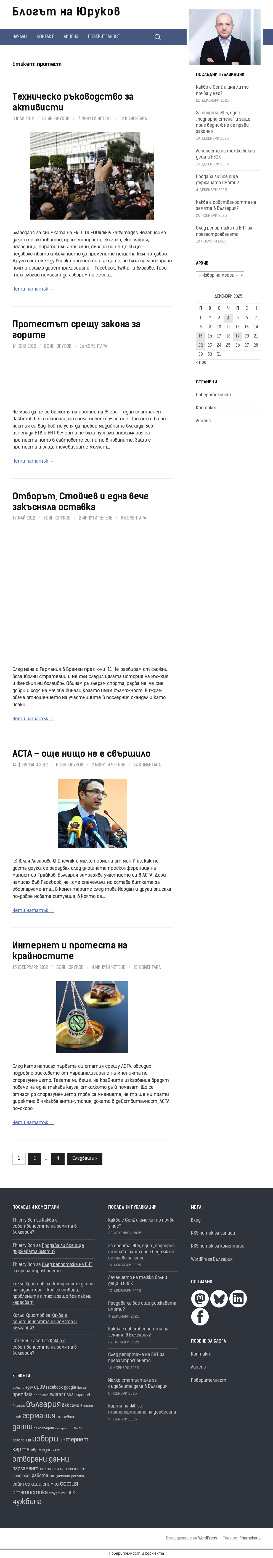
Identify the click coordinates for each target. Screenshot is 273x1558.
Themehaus (250, 1538)
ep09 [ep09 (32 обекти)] (39, 1387)
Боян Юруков (56, 119)
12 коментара (133, 119)
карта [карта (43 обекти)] (21, 1450)
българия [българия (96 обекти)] (43, 1405)
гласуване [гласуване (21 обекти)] (66, 1417)
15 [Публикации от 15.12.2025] (200, 336)
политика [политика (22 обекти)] (49, 1469)
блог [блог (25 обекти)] (68, 1395)
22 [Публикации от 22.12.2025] (200, 346)
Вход (196, 1220)
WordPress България (211, 1260)
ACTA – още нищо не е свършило (81, 754)
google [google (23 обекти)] (70, 1387)
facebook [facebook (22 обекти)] (54, 1388)
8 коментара (133, 518)
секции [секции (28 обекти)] (33, 1484)
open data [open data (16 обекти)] (41, 1395)
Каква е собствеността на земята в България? (44, 1226)
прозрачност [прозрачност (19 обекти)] (72, 1469)
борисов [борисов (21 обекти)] (82, 1395)
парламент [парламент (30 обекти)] (25, 1469)
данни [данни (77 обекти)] (22, 1427)
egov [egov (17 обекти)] (29, 1388)
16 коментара (93, 346)
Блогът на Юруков (66, 12)
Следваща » (84, 1158)
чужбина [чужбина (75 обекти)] (27, 1502)
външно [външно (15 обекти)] (86, 1406)
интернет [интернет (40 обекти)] (74, 1440)
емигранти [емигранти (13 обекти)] (63, 1428)
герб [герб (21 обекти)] (16, 1417)
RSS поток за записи (213, 1233)
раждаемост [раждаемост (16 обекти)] (59, 1476)
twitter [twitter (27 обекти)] (56, 1395)
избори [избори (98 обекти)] (45, 1439)
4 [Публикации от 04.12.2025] (228, 318)
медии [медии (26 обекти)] (45, 1450)
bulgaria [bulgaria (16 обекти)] (18, 1388)
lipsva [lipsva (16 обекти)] (81, 1388)
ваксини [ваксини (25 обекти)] (70, 1406)
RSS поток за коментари (217, 1246)
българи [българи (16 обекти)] (18, 1406)
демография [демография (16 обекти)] (44, 1428)
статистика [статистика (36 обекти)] (30, 1493)
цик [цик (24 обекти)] (71, 1493)
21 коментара (147, 968)
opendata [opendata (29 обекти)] (22, 1395)
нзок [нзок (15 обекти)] (56, 1450)
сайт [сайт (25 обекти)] (18, 1484)
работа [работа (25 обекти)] (40, 1476)
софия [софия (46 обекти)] (69, 1484)
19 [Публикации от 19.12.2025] (237, 336)
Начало (19, 37)
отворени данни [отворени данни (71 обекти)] (40, 1460)
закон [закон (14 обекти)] (77, 1428)
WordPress (207, 1538)
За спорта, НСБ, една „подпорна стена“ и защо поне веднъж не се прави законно (141, 1252)
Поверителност (104, 37)
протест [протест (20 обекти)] (21, 1476)
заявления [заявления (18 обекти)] (21, 1440)
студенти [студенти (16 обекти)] (57, 1493)
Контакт (45, 37)
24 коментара (147, 765)
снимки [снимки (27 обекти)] (51, 1484)
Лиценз (71, 37)
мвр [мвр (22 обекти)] (34, 1450)
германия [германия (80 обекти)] (38, 1416)
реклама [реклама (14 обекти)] (77, 1476)
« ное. (201, 362)
